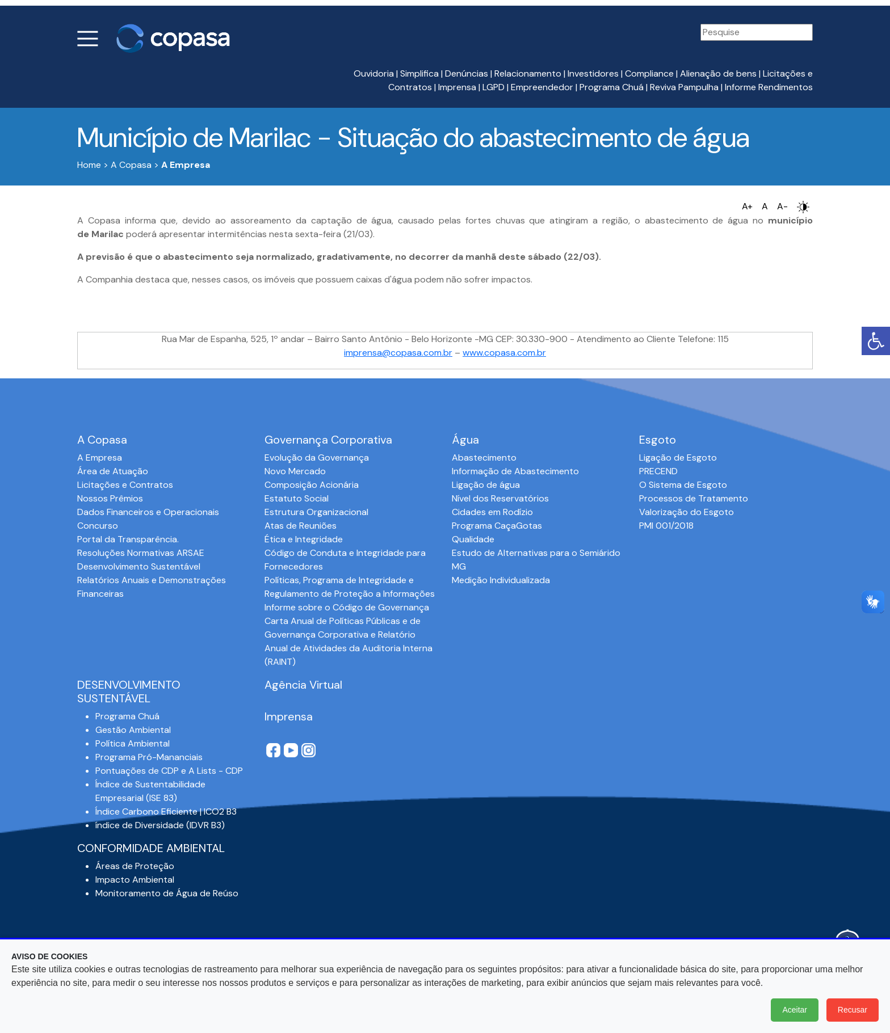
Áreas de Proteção (134, 866)
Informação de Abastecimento (515, 471)
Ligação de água (486, 485)
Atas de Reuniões (301, 526)
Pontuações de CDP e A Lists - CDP (169, 771)
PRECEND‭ (658, 471)
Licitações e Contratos (125, 485)
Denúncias (466, 73)
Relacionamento (527, 73)
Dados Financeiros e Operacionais (148, 512)
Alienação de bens (718, 73)
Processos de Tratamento (693, 498)
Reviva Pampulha (684, 87)
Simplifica (419, 73)
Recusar (852, 1009)
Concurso (97, 526)
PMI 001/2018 (666, 526)
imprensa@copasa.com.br (398, 353)
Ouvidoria (374, 73)
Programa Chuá (612, 87)
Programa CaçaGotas (497, 526)
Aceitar (794, 1009)
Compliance (649, 73)
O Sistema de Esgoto (683, 485)
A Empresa (99, 457)
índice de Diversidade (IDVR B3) (160, 825)
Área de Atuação (112, 471)
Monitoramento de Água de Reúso (166, 893)
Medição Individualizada (501, 580)
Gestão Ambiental (133, 730)
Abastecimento (484, 457)
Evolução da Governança (317, 457)
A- (782, 206)
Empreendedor (542, 87)
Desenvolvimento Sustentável (138, 566)
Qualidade (473, 539)
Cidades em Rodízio (492, 512)
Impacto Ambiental (134, 880)
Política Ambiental (132, 743)
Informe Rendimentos (769, 87)
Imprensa (457, 87)
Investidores (593, 73)
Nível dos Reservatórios (500, 498)
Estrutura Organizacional (316, 512)
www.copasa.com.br (504, 353)
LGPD (493, 87)
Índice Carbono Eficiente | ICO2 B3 (166, 811)
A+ (747, 206)
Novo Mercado (295, 471)
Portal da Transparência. (128, 539)
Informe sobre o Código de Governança (347, 607)
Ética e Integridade (304, 539)
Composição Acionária (312, 485)
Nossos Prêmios (110, 498)
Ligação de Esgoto (678, 457)
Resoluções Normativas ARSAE (140, 553)
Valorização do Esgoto (686, 512)
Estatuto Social (297, 498)
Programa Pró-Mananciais (149, 757)
